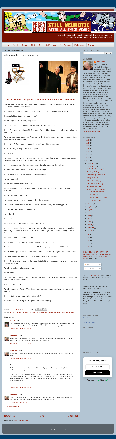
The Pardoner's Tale (94, 194)
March (90, 225)
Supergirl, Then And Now (95, 200)
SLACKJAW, (106, 254)
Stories (91, 45)
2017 (88, 155)
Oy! (40, 45)
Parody (15, 45)
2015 (88, 161)
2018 (88, 152)
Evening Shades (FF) (94, 186)
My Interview (79, 45)
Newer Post (9, 416)
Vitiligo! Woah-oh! (93, 178)
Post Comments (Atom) (21, 421)
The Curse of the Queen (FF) (97, 197)
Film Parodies (65, 45)
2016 (88, 158)
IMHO (33, 45)
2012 (88, 240)
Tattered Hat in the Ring (95, 184)
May (89, 219)
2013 (88, 237)
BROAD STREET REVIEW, (92, 254)
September (91, 207)
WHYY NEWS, (99, 256)
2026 (88, 140)
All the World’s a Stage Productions (99, 169)
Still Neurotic (51, 45)
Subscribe (97, 373)
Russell (12, 321)
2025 (88, 143)
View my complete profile (91, 131)
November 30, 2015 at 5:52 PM (20, 343)
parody (68, 312)
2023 (88, 146)
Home (6, 45)
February (91, 228)
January (90, 230)
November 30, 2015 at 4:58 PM (20, 329)
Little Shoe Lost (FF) (94, 181)
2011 (88, 243)
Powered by (97, 380)
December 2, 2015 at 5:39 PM (20, 402)
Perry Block (14, 335)
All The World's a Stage (27, 312)
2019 (88, 149)
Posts (87, 265)
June (89, 216)
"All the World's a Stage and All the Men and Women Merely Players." (41, 99)
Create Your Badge (89, 322)
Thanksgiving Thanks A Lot (96, 175)
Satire (24, 45)
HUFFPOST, (103, 252)
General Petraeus (54, 312)
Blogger (70, 430)
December (91, 163)
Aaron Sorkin (14, 312)
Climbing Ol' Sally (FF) (94, 172)
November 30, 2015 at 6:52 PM (20, 388)
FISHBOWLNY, (88, 256)
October (90, 204)
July (89, 213)
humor (63, 312)
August (90, 210)
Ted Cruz (74, 312)
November (91, 166)
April (89, 222)
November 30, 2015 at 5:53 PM (20, 358)
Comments (89, 268)
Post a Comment (13, 407)
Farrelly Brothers (41, 312)
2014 (88, 234)
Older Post (73, 416)
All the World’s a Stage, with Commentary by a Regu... (96, 190)
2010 (88, 246)
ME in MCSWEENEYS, (91, 252)
